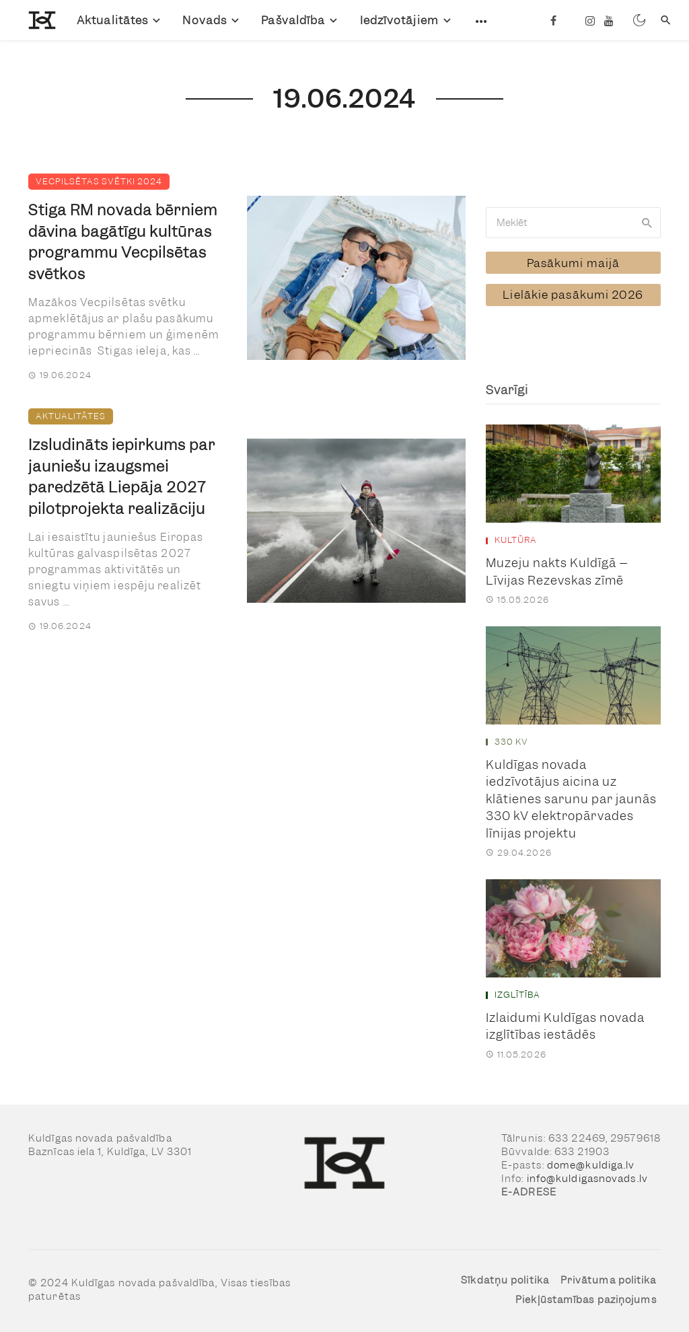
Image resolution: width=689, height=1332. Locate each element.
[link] (33, 20)
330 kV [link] (511, 741)
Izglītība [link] (517, 994)
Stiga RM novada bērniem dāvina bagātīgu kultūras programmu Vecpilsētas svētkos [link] (122, 242)
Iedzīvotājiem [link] (399, 20)
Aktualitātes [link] (112, 20)
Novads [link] (204, 20)
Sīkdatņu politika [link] (505, 1279)
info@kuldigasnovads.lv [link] (587, 1177)
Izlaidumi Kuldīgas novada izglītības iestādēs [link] (565, 1025)
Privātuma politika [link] (608, 1279)
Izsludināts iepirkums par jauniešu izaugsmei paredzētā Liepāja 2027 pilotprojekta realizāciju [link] (121, 477)
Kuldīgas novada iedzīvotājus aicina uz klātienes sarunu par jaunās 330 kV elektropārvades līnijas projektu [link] (571, 797)
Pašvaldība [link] (293, 20)
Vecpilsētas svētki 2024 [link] (99, 181)
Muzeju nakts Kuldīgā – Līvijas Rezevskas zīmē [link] (557, 570)
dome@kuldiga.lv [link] (591, 1164)
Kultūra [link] (516, 539)
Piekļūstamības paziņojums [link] (586, 1299)
